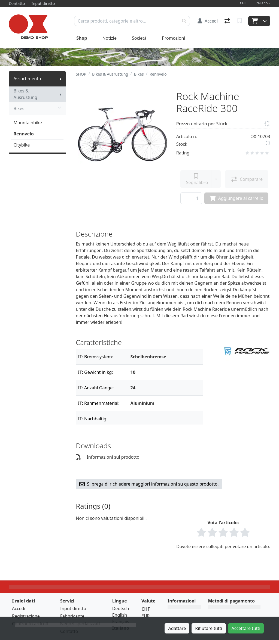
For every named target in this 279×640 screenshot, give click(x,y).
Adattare (177, 628)
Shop (81, 38)
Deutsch (120, 608)
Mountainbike (27, 123)
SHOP (81, 74)
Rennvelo (23, 134)
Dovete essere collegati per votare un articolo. (223, 546)
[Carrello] (254, 21)
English (119, 615)
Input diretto (73, 608)
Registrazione (26, 616)
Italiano (261, 3)
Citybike (21, 145)
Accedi (18, 608)
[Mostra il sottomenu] (61, 78)
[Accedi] (207, 20)
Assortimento (27, 79)
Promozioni (173, 38)
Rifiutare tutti (208, 628)
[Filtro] (164, 356)
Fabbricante (72, 616)
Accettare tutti (246, 628)
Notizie (109, 38)
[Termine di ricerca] (126, 21)
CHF (243, 3)
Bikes (37, 108)
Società (139, 38)
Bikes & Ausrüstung (25, 94)
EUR (145, 616)
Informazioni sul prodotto (107, 457)
